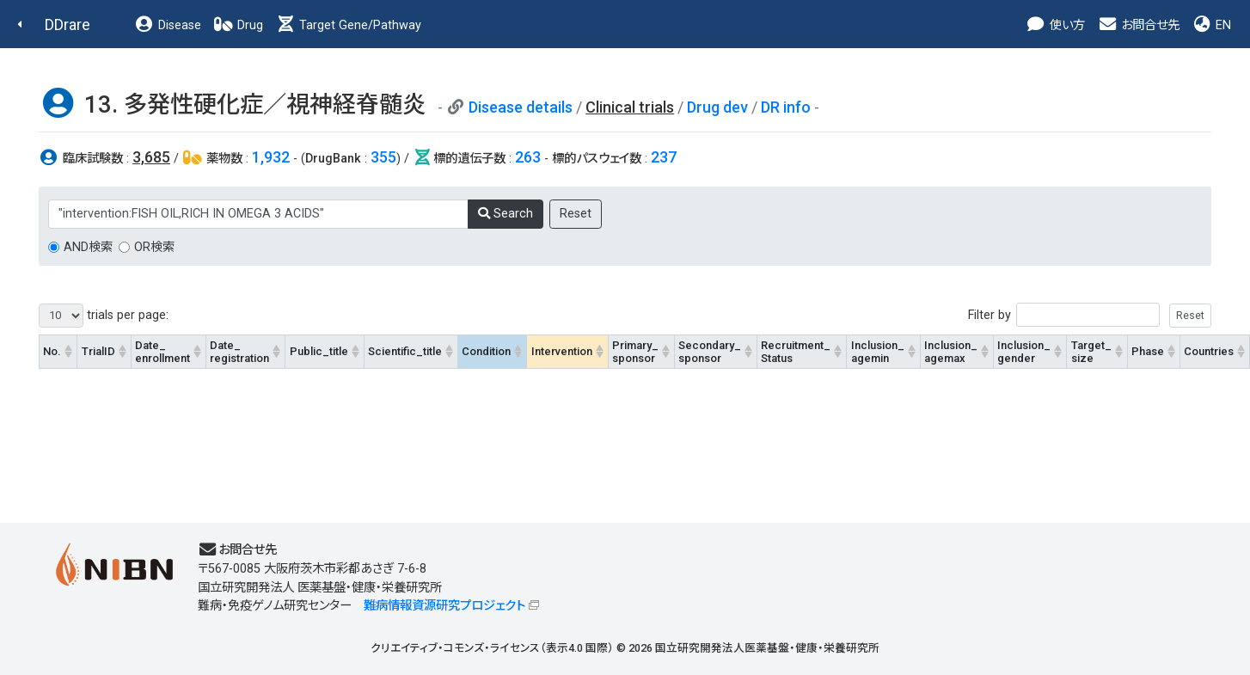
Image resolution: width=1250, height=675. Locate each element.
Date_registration (239, 352)
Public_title (319, 351)
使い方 (1055, 25)
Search (505, 213)
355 (383, 157)
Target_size (1091, 352)
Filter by (1089, 315)
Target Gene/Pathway (348, 25)
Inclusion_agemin (877, 352)
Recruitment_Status (795, 352)
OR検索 (154, 247)
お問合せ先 (1138, 25)
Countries (1209, 351)
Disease (167, 25)
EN (1211, 25)
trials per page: (104, 316)
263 (528, 157)
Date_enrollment (162, 352)
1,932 (271, 157)
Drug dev (717, 107)
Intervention (561, 351)
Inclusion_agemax (950, 352)
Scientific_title (405, 351)
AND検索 (88, 247)
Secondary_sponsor (709, 352)
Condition (486, 351)
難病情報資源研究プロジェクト (444, 605)
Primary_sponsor (635, 352)
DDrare (67, 24)
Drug (238, 25)
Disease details (521, 107)
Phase (1147, 351)
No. (52, 351)
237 (664, 157)
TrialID (98, 351)
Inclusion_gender (1024, 352)
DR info (786, 107)
